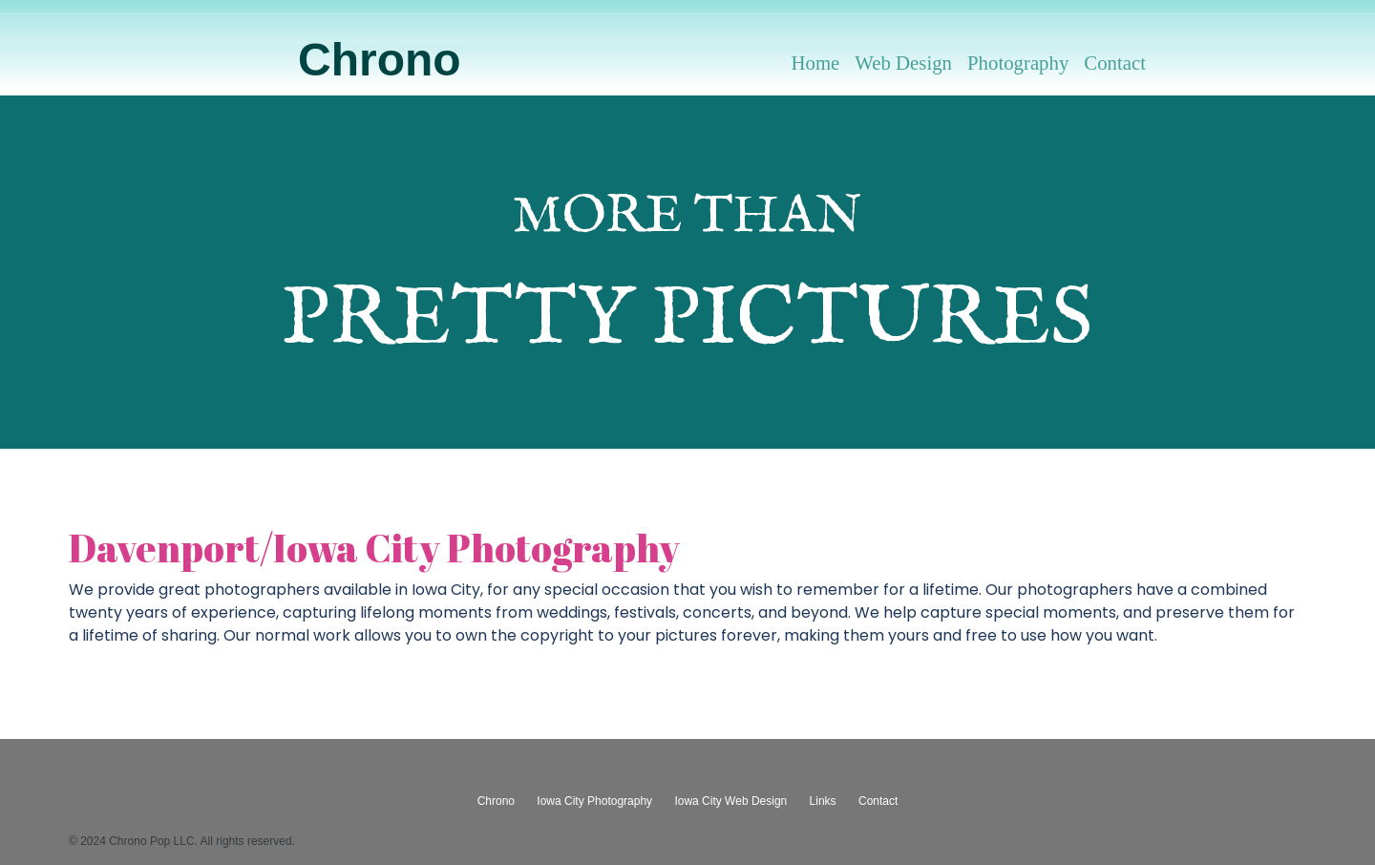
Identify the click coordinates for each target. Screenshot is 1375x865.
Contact (1115, 63)
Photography (1017, 63)
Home (815, 63)
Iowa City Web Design (730, 801)
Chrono (379, 59)
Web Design (903, 63)
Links (823, 801)
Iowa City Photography (594, 801)
